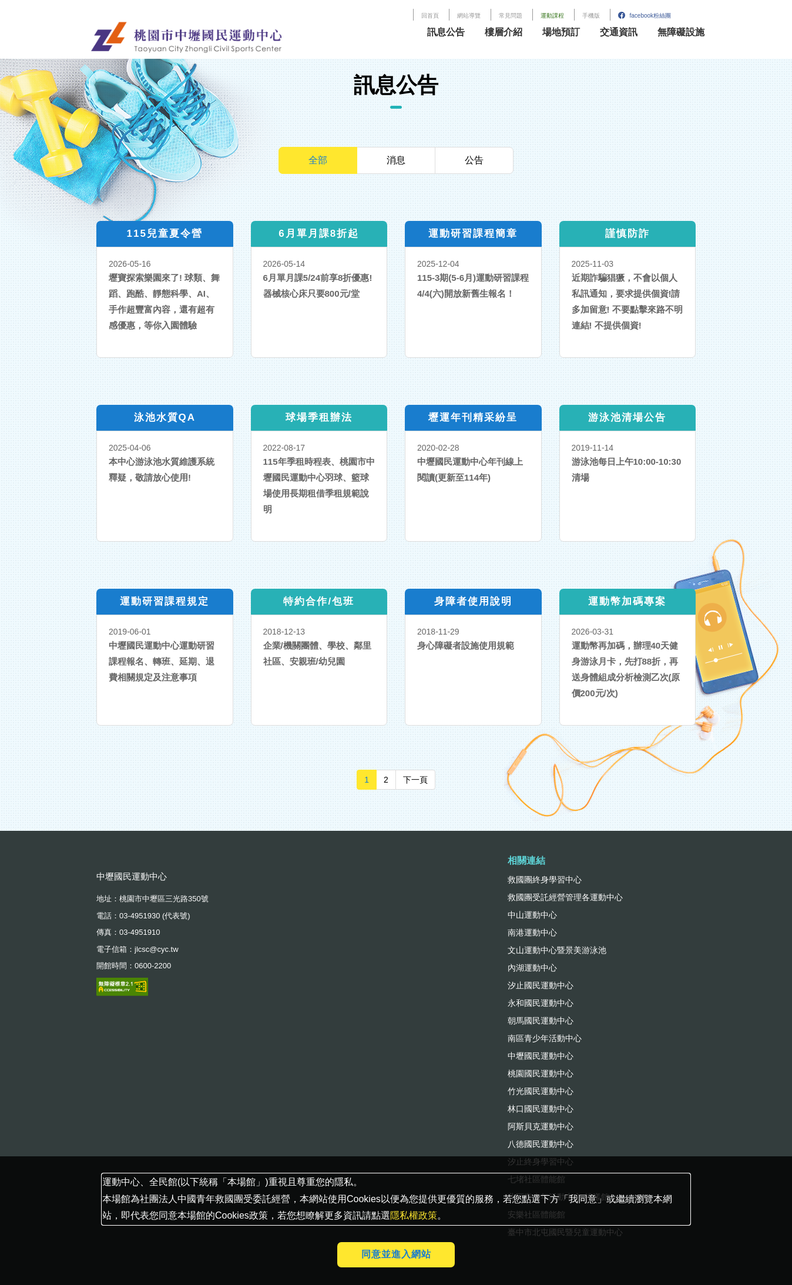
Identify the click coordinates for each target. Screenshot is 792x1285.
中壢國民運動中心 (540, 1056)
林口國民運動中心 (540, 1108)
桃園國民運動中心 (540, 1073)
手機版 (591, 15)
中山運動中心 (532, 915)
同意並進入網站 (396, 1254)
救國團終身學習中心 (545, 879)
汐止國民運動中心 (540, 985)
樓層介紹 (503, 32)
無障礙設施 (680, 32)
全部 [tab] (317, 160)
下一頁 (419, 778)
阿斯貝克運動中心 (540, 1126)
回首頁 (430, 15)
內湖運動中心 (532, 967)
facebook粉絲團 (644, 15)
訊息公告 (446, 32)
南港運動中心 (532, 932)
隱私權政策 (413, 1215)
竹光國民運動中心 (540, 1091)
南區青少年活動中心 (545, 1038)
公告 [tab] (474, 160)
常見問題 (510, 15)
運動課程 (552, 15)
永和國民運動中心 (540, 1003)
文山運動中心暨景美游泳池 (557, 950)
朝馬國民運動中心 (540, 1020)
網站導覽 (469, 15)
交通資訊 (618, 32)
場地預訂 (561, 32)
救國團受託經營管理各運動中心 (565, 897)
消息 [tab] (396, 160)
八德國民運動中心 (540, 1144)
